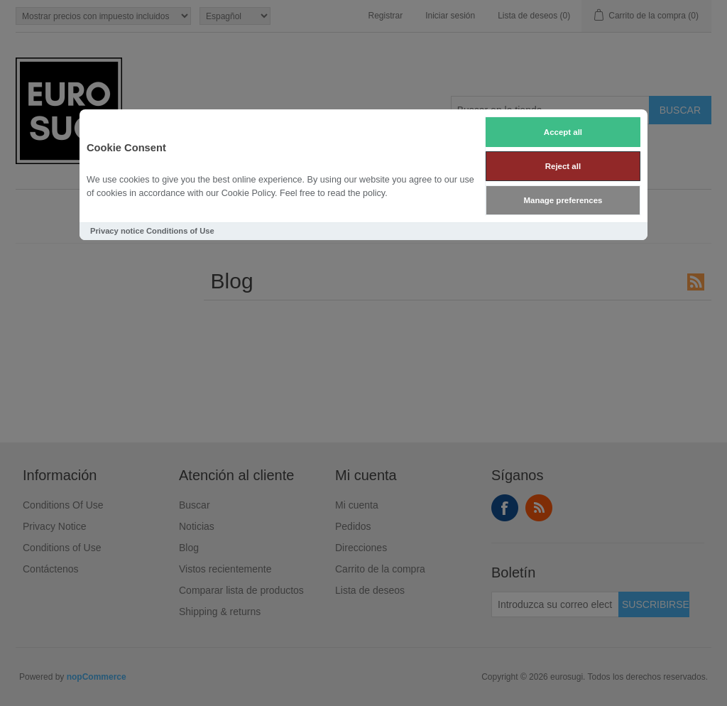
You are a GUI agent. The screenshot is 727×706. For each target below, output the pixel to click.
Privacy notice (117, 231)
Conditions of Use (180, 231)
